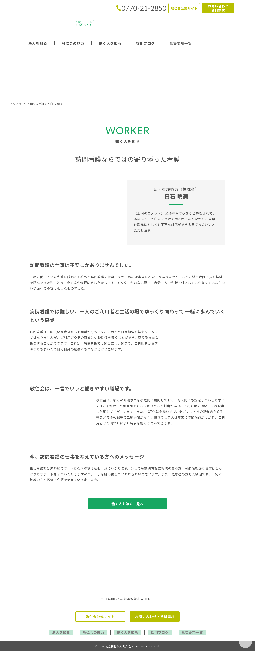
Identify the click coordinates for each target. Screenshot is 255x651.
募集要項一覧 (180, 43)
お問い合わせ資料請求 (218, 8)
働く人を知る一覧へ (128, 504)
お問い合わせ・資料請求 (155, 617)
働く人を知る (110, 43)
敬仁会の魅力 (73, 43)
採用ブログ (145, 43)
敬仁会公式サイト (184, 8)
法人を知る (37, 43)
